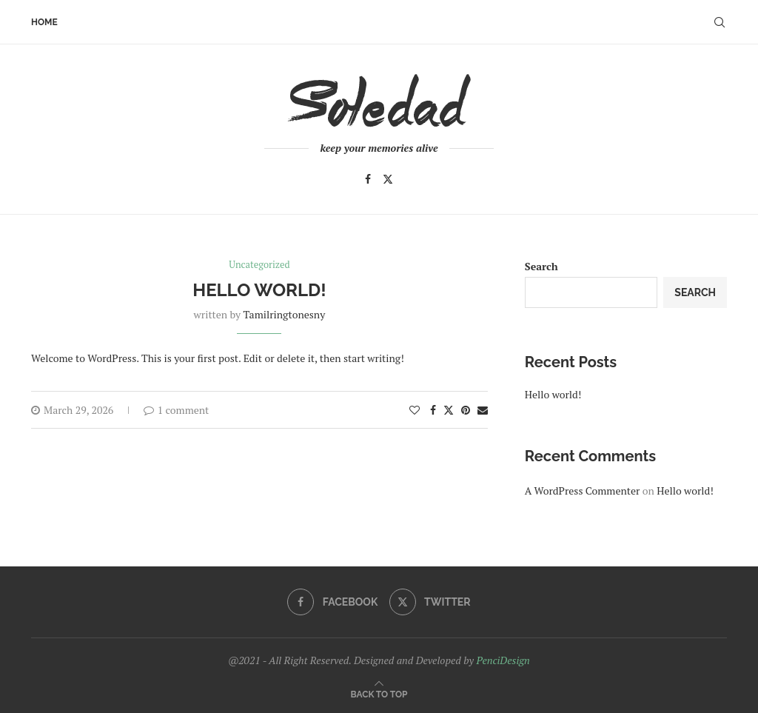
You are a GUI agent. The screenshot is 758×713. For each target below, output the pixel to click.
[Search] (719, 22)
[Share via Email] (482, 410)
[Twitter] (388, 179)
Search (541, 266)
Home (44, 22)
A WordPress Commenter (582, 490)
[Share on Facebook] (433, 410)
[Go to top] (379, 693)
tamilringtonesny (284, 314)
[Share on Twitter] (448, 410)
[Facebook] (368, 179)
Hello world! (259, 290)
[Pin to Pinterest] (465, 410)
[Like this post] (414, 410)
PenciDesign (502, 660)
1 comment (176, 410)
